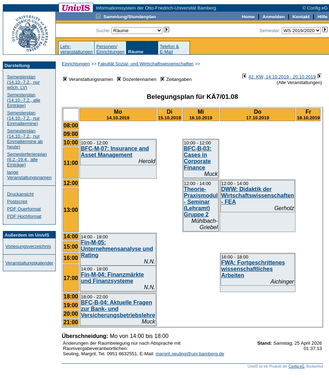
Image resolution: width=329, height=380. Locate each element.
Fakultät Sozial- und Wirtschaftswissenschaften (146, 63)
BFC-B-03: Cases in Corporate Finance (197, 158)
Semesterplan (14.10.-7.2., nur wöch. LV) (23, 82)
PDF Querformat (24, 209)
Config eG (296, 366)
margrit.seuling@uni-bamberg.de (190, 353)
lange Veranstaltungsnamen (29, 175)
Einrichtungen (76, 63)
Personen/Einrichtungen (110, 49)
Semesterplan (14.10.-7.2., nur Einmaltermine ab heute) (25, 138)
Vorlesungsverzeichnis (28, 246)
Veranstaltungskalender (29, 263)
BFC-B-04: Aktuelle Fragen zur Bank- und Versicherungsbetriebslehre (118, 308)
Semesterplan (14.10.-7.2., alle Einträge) (23, 100)
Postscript (17, 201)
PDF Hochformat (24, 216)
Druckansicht (20, 194)
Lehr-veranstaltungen (76, 49)
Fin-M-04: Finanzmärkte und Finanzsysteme (112, 278)
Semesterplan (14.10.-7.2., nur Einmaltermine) (23, 118)
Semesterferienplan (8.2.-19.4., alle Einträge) (27, 159)
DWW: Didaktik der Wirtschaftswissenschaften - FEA (257, 195)
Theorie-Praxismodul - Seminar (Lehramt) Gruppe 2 (201, 202)
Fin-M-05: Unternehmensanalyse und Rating (117, 248)
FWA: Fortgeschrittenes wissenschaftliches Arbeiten (253, 269)
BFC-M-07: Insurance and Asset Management (115, 152)
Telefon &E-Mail (169, 49)
